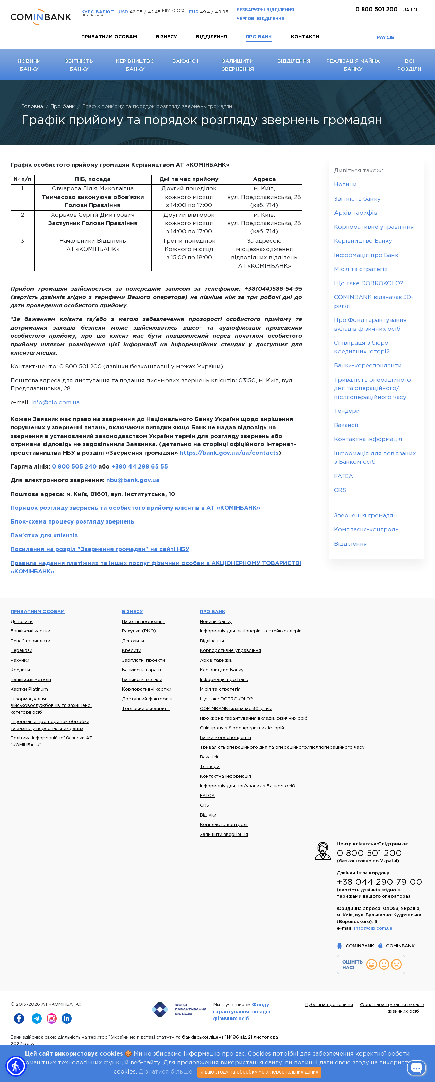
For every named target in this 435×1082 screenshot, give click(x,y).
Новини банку (216, 622)
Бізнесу (166, 37)
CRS (340, 490)
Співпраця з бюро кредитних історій (242, 728)
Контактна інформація (368, 439)
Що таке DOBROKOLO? (368, 283)
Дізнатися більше (165, 1072)
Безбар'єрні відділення (265, 10)
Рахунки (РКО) (139, 631)
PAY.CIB (386, 38)
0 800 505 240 (74, 467)
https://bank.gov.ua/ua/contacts (229, 453)
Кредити (20, 670)
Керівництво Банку (363, 241)
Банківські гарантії (143, 670)
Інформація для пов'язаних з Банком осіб (247, 786)
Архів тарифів (355, 213)
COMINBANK (356, 946)
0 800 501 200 (376, 9)
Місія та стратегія (361, 269)
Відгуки (208, 815)
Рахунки (20, 660)
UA (407, 10)
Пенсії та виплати (30, 641)
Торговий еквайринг (146, 709)
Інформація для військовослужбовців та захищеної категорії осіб (51, 705)
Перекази (21, 651)
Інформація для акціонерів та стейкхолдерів (251, 631)
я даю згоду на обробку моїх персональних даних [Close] (259, 1072)
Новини (345, 184)
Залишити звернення (224, 835)
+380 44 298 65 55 (139, 467)
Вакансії (185, 61)
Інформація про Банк (366, 255)
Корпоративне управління (374, 227)
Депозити (22, 622)
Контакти (305, 37)
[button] (16, 1066)
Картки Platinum (29, 689)
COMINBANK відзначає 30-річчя (236, 709)
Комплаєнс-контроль (366, 529)
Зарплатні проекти (143, 660)
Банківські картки (30, 631)
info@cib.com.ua (55, 402)
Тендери (347, 411)
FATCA (343, 476)
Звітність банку (357, 199)
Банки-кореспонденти (368, 365)
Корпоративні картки (146, 689)
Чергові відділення (260, 19)
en (414, 10)
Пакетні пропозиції (143, 622)
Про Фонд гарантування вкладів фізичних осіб (254, 718)
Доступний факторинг (147, 699)
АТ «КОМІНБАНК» (234, 508)
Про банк (259, 37)
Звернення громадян (365, 515)
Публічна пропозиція (329, 1005)
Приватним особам (109, 37)
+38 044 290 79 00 (379, 882)
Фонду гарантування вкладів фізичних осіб (242, 1012)
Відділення (211, 37)
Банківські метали (31, 680)
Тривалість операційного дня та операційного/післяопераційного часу (372, 389)
